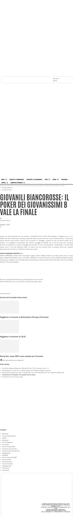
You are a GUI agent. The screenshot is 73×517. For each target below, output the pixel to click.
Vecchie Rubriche (9, 436)
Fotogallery (6, 466)
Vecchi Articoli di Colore (11, 451)
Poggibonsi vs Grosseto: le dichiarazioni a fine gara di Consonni (24, 317)
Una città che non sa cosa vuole (12, 377)
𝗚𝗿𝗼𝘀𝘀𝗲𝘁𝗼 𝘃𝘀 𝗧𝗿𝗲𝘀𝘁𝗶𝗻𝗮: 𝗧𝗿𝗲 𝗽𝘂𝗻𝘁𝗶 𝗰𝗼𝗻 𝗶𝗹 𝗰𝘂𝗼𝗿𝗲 (19, 375)
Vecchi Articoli (19, 185)
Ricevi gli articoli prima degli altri (11, 360)
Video (4, 438)
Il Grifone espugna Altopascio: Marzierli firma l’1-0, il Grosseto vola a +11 (25, 368)
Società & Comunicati (9, 449)
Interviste (5, 470)
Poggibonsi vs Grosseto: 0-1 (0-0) (13, 337)
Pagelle (5, 455)
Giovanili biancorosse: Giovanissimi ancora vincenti (26, 279)
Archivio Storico (9, 185)
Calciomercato (7, 462)
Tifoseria (5, 468)
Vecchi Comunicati (9, 457)
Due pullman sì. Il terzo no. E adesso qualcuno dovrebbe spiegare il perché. (26, 370)
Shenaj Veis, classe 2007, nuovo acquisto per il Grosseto (21, 356)
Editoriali (5, 440)
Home (2, 185)
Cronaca (5, 445)
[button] (68, 78)
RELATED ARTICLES (6, 298)
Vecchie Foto (7, 464)
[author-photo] (4, 291)
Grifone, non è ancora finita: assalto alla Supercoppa (24, 282)
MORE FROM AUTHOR (20, 298)
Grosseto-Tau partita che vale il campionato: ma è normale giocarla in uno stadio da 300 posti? (33, 373)
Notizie (5, 434)
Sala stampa (6, 459)
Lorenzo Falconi (5, 220)
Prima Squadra (7, 442)
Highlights (6, 453)
